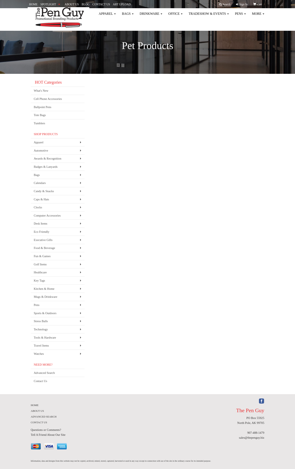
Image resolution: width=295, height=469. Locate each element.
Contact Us (40, 381)
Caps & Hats (41, 199)
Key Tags (39, 280)
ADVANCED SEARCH (44, 416)
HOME (33, 4)
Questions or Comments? (46, 429)
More (258, 16)
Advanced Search (44, 372)
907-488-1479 (255, 432)
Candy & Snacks (44, 191)
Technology (41, 329)
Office (175, 16)
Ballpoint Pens (42, 107)
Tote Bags (40, 115)
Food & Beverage (44, 248)
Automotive (41, 150)
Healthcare (40, 272)
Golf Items (40, 264)
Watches (39, 353)
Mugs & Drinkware (45, 296)
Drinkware (151, 16)
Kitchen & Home (44, 288)
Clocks (38, 207)
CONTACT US (101, 4)
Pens (240, 16)
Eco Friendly (41, 231)
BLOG (86, 4)
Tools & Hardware (45, 337)
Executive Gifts (43, 240)
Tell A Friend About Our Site (48, 434)
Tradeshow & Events (209, 16)
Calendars (40, 183)
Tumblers (39, 123)
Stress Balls (41, 321)
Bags (128, 16)
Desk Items (40, 223)
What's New (41, 90)
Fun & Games (42, 256)
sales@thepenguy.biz (251, 437)
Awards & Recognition (47, 158)
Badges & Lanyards (46, 166)
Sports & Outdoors (45, 313)
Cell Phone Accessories (48, 98)
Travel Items (41, 345)
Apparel (107, 16)
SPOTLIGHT (48, 4)
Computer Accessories (47, 215)
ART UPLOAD (122, 4)
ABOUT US (72, 4)
